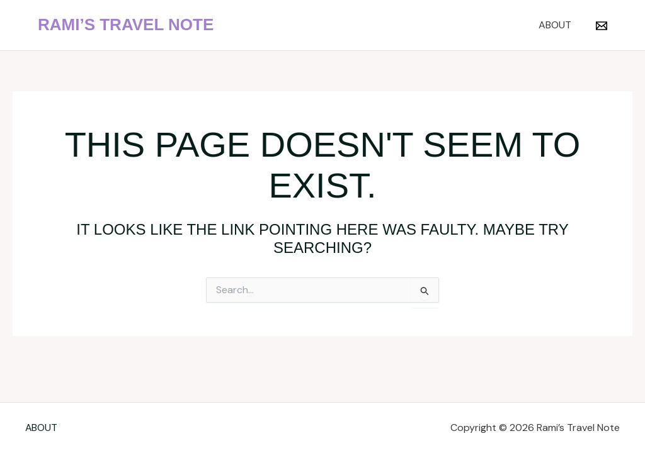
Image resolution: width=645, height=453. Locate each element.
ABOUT (556, 24)
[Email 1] (601, 25)
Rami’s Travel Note (126, 24)
